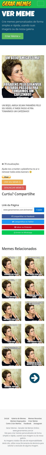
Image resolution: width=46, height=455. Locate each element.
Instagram (38, 423)
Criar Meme (33, 421)
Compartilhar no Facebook (23, 216)
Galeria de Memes (18, 418)
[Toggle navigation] (40, 3)
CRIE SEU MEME (12, 182)
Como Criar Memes (13, 423)
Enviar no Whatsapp (23, 232)
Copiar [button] (39, 210)
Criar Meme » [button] (12, 36)
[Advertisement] (23, 138)
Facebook (27, 423)
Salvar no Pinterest (23, 227)
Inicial (6, 418)
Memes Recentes (35, 418)
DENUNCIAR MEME (14, 187)
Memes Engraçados (18, 421)
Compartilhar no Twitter (23, 222)
